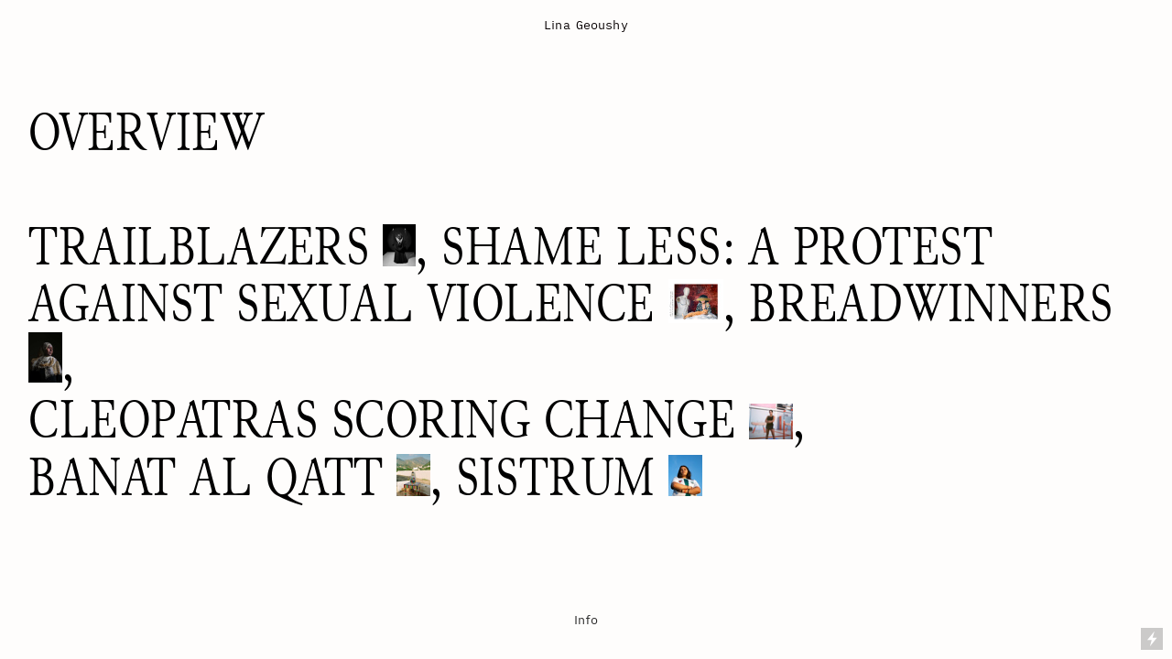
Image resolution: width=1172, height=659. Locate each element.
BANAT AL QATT (206, 477)
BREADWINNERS (930, 303)
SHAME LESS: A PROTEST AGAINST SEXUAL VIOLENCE (510, 275)
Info (586, 619)
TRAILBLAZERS (198, 246)
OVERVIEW (146, 132)
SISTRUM (556, 477)
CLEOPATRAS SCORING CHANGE (381, 419)
